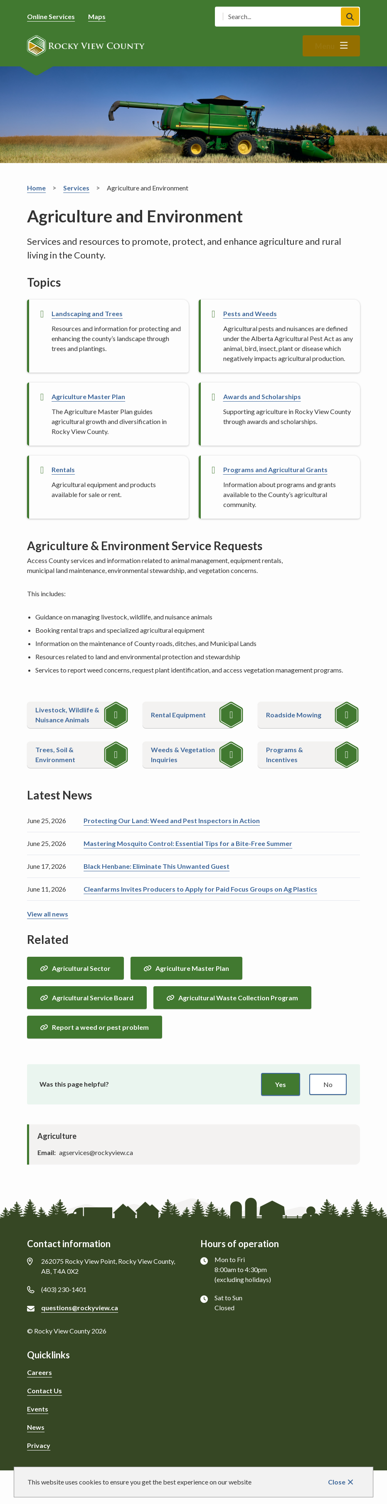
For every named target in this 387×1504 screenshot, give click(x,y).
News (35, 1427)
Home (36, 188)
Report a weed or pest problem (100, 1027)
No (328, 1084)
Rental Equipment (178, 715)
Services (76, 188)
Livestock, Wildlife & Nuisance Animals (67, 715)
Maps (97, 16)
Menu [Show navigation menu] (325, 46)
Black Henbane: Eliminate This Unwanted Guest (156, 866)
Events (37, 1409)
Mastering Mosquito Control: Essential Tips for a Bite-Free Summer (188, 843)
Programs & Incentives (284, 754)
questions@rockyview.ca (79, 1307)
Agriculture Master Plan (192, 968)
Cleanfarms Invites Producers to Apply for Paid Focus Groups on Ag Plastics (200, 889)
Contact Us (44, 1390)
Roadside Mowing (293, 715)
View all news (47, 914)
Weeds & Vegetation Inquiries (183, 754)
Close (336, 1482)
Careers (39, 1372)
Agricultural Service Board (92, 998)
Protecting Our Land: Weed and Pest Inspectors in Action (172, 820)
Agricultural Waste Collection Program (238, 998)
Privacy (38, 1445)
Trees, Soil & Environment (55, 754)
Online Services (51, 16)
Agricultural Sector (81, 968)
